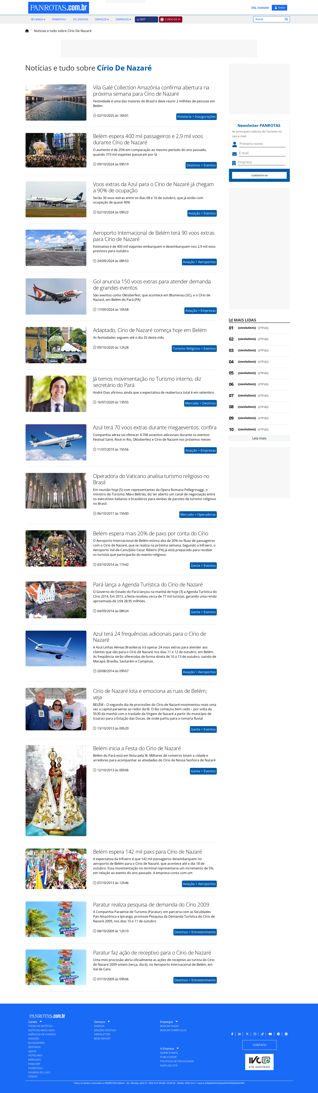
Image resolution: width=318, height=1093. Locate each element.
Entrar (280, 7)
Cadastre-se (259, 175)
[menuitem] (38, 19)
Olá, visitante (260, 7)
